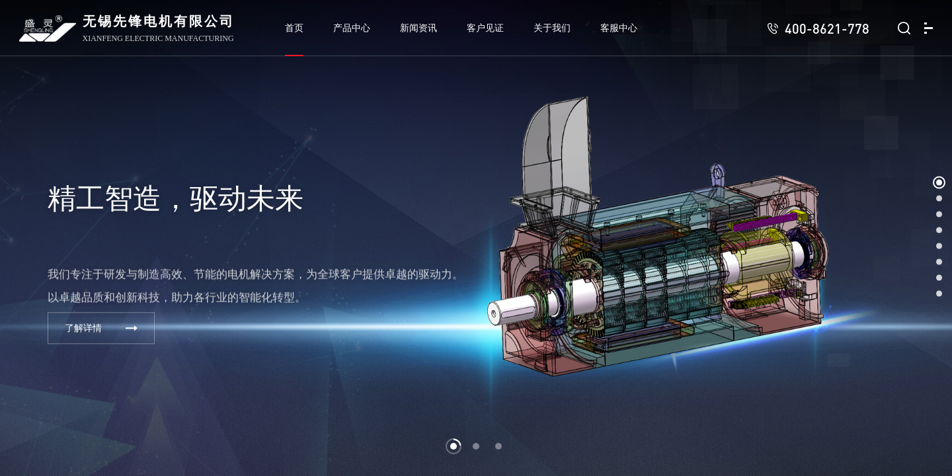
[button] (453, 446)
